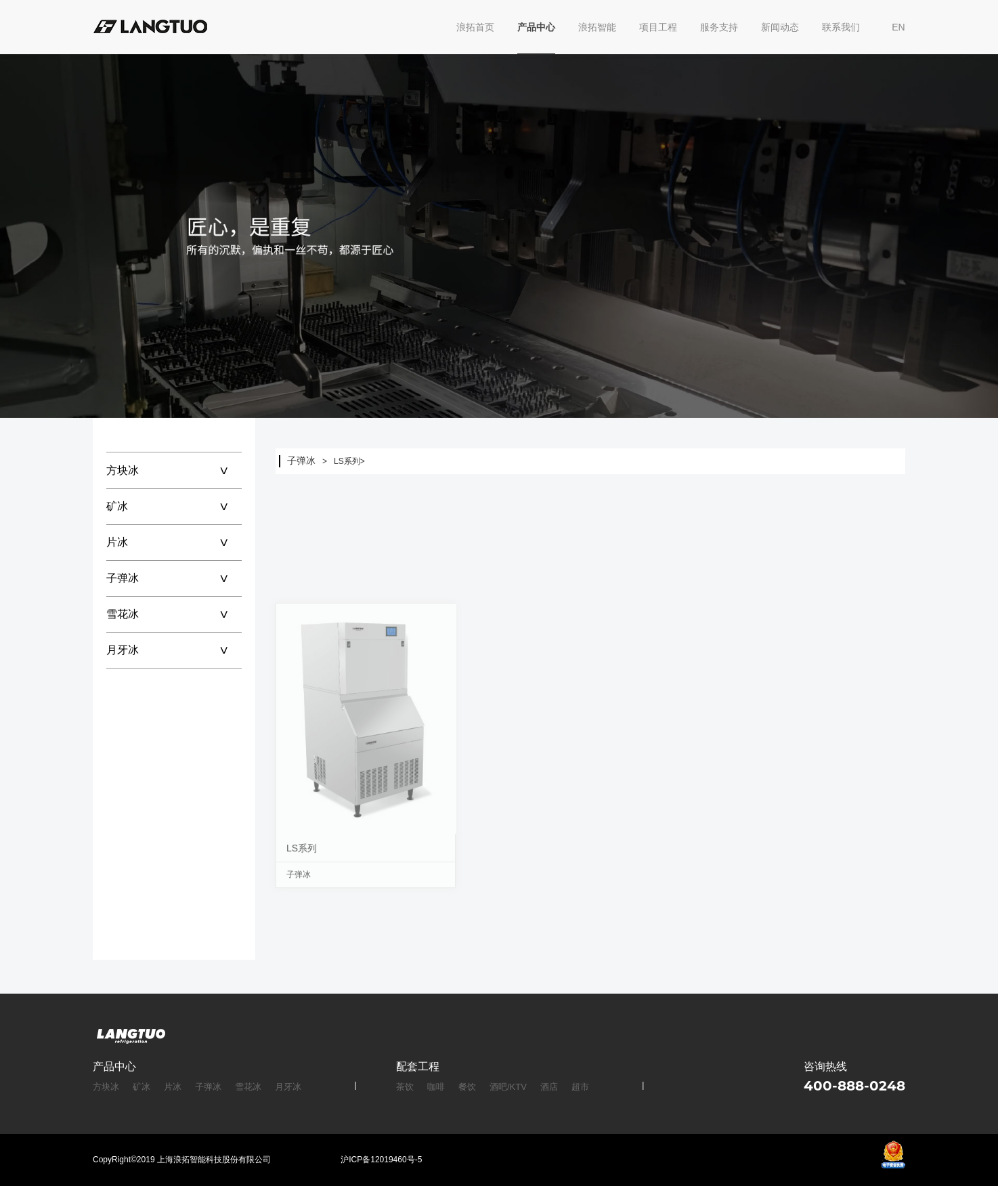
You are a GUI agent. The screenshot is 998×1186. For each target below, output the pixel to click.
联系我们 (841, 27)
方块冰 (174, 470)
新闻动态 (780, 27)
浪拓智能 (597, 27)
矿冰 (174, 506)
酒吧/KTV (508, 1087)
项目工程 (658, 27)
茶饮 (405, 1087)
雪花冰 (174, 614)
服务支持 (719, 27)
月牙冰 (174, 650)
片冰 (174, 542)
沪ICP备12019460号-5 (381, 1159)
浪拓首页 (475, 27)
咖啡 (436, 1087)
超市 (580, 1087)
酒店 (549, 1087)
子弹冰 (174, 578)
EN (898, 27)
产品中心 (536, 27)
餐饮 (467, 1087)
